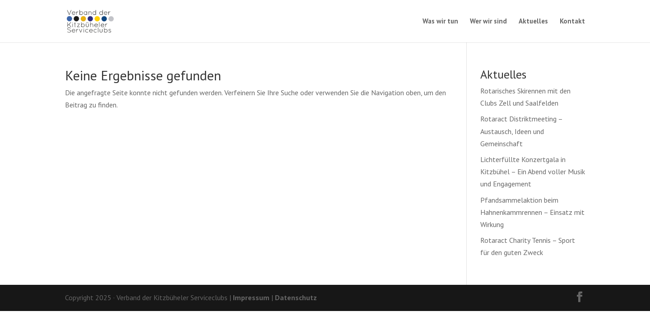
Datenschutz (296, 297)
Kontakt (572, 21)
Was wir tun (440, 21)
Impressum (251, 297)
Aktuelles (533, 21)
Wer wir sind (488, 21)
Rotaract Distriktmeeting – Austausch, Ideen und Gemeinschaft (521, 131)
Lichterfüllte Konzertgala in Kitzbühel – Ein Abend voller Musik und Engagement (532, 171)
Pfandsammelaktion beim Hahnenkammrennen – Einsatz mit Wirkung (532, 212)
